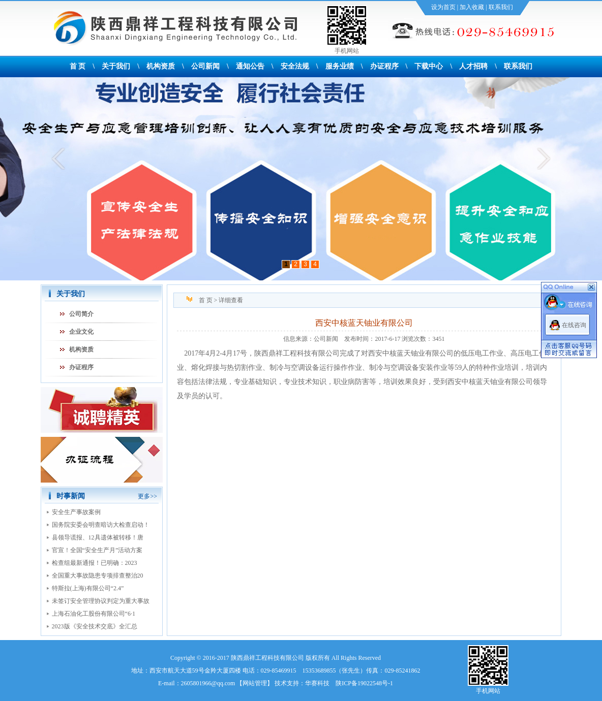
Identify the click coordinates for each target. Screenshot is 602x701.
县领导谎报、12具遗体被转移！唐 (97, 537)
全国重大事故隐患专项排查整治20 (97, 575)
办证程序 (384, 66)
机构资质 (160, 66)
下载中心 (428, 66)
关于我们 (116, 66)
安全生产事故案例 (76, 512)
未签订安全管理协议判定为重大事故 (100, 600)
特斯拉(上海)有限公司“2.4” (88, 588)
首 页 (78, 66)
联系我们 (501, 7)
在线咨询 (574, 325)
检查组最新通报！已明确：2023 (94, 562)
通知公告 (250, 66)
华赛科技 (317, 683)
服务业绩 (339, 66)
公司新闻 (205, 66)
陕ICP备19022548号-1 (364, 683)
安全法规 (295, 66)
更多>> (147, 496)
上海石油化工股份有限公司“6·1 (93, 613)
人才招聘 (473, 66)
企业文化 (81, 331)
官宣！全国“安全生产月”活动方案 (97, 550)
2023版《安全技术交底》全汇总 (94, 626)
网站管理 (255, 683)
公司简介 (81, 313)
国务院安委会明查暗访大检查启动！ (100, 524)
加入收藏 (472, 7)
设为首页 (443, 7)
